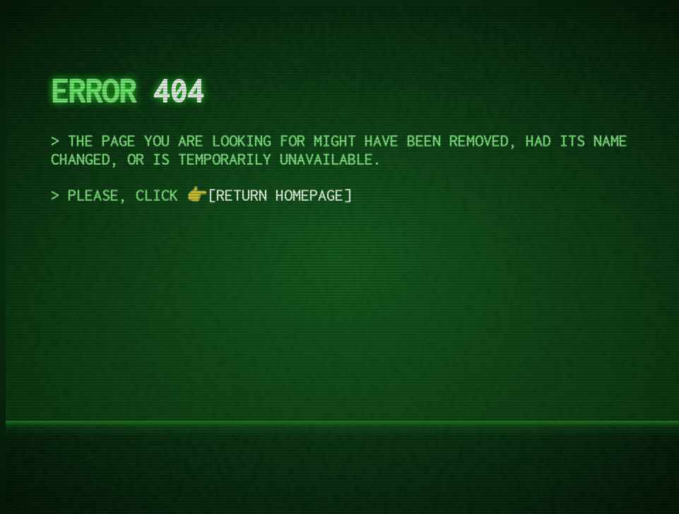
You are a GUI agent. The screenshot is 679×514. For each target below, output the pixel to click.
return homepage (279, 195)
